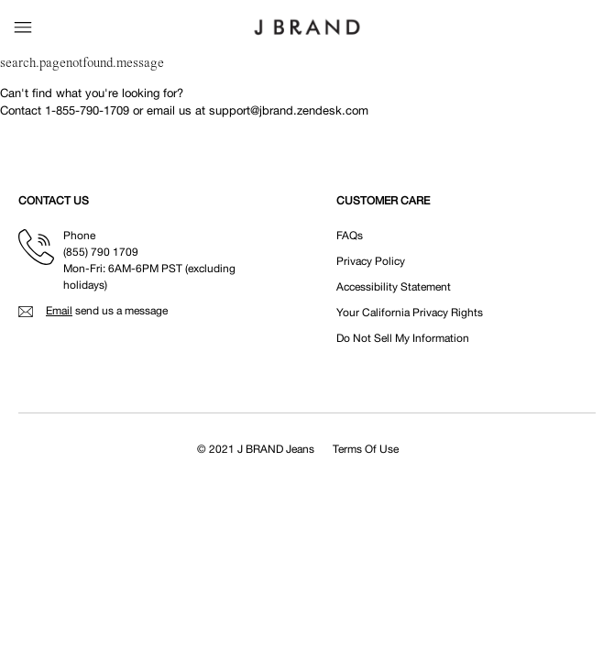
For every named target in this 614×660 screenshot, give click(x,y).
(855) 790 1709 (100, 252)
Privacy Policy (370, 261)
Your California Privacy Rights (409, 312)
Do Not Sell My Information (402, 338)
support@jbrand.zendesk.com (288, 110)
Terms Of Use (366, 449)
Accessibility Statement (393, 286)
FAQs (349, 235)
